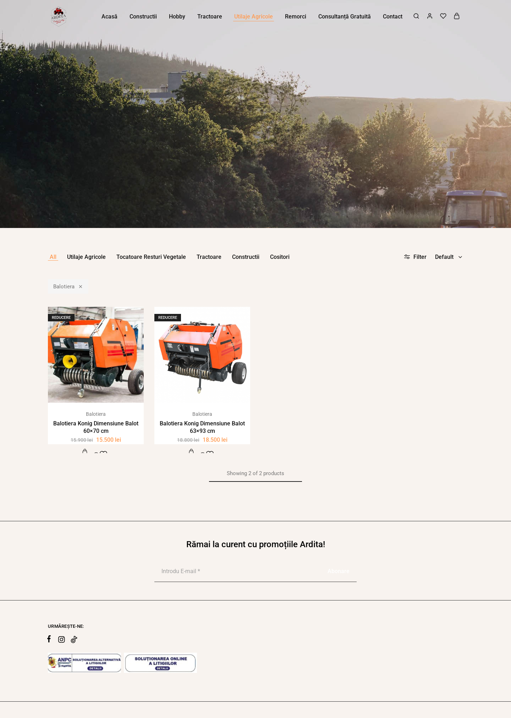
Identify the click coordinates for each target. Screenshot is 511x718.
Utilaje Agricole (86, 257)
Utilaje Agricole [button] (253, 16)
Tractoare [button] (209, 16)
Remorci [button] (295, 16)
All (53, 257)
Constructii (245, 257)
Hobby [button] (177, 16)
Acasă (109, 16)
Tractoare (209, 257)
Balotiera (68, 286)
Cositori (280, 257)
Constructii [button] (143, 16)
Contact (392, 16)
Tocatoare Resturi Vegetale (151, 257)
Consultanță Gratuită (344, 16)
